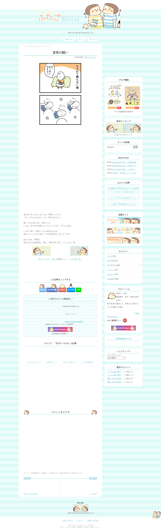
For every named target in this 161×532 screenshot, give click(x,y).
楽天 (118, 108)
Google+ (62, 290)
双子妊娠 (110, 261)
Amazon (112, 108)
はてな (71, 290)
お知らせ (110, 274)
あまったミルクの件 (32, 487)
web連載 (110, 279)
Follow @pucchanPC (74, 322)
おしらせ (93, 39)
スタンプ (79, 521)
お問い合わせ (67, 521)
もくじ (82, 39)
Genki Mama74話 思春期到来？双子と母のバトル (125, 162)
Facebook (52, 290)
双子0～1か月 (90, 57)
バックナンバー (114, 355)
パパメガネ (89, 487)
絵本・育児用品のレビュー (123, 204)
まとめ (109, 256)
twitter (42, 290)
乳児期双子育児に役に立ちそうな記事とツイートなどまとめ (124, 190)
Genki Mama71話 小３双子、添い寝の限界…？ (125, 169)
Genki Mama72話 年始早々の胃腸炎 (125, 166)
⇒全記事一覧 (75, 259)
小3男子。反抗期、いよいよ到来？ (125, 173)
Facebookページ (123, 338)
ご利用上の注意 (92, 521)
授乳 (53, 259)
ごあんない (69, 39)
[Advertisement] (60, 269)
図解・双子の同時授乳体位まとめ (115, 379)
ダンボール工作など (124, 198)
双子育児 (110, 265)
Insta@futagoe (60, 329)
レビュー (110, 270)
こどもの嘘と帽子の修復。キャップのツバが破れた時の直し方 (115, 372)
